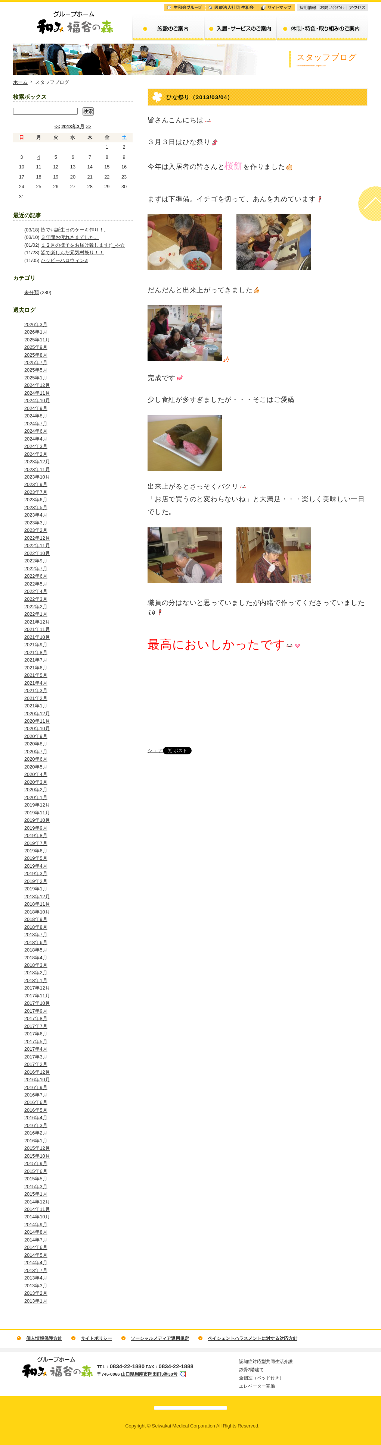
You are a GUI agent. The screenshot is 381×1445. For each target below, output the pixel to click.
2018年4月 (35, 957)
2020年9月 (35, 736)
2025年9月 (35, 347)
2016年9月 (35, 1087)
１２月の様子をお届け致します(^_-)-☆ (83, 245)
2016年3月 (35, 1125)
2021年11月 (37, 629)
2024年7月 (35, 423)
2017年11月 (37, 995)
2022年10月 (37, 553)
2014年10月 (37, 1217)
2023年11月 (37, 469)
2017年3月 (35, 1057)
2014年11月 (37, 1209)
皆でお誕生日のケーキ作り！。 (75, 230)
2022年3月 (35, 599)
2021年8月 (35, 652)
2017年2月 (35, 1064)
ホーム (20, 82)
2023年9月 (35, 484)
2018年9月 (35, 919)
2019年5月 (35, 858)
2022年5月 (35, 584)
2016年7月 (35, 1095)
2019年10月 (37, 820)
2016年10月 (37, 1079)
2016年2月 (35, 1133)
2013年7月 (35, 1270)
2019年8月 (35, 835)
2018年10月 (37, 912)
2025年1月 (35, 378)
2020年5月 (35, 767)
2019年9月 (35, 828)
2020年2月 (35, 789)
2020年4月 (35, 774)
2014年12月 (37, 1202)
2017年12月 (37, 988)
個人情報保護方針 (44, 1338)
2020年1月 (35, 797)
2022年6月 (35, 576)
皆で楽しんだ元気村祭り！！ (72, 252)
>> (88, 126)
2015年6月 (35, 1171)
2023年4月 (35, 515)
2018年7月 (35, 934)
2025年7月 (35, 362)
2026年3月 (35, 324)
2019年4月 (35, 866)
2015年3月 (35, 1186)
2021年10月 (37, 637)
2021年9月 (35, 644)
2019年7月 (35, 843)
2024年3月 (35, 446)
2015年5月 (35, 1178)
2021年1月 (35, 706)
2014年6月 (35, 1247)
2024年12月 (37, 385)
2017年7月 (35, 1026)
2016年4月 (35, 1117)
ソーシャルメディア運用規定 (160, 1338)
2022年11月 (37, 545)
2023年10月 (37, 477)
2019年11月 (37, 812)
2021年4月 (35, 683)
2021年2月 (35, 698)
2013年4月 (35, 1278)
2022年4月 (35, 591)
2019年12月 (37, 805)
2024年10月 (37, 400)
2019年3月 (35, 873)
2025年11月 (37, 340)
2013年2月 (35, 1293)
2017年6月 (35, 1034)
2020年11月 (37, 721)
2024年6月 (35, 431)
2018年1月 (35, 980)
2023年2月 (35, 530)
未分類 (31, 292)
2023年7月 (35, 492)
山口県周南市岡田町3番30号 (149, 1374)
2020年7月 (35, 751)
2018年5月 (35, 950)
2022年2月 (35, 606)
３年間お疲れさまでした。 (70, 237)
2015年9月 (35, 1163)
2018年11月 (37, 904)
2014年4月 (35, 1262)
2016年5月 (35, 1110)
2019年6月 (35, 851)
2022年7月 (35, 568)
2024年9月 (35, 408)
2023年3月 (35, 523)
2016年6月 (35, 1102)
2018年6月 (35, 942)
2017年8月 (35, 1018)
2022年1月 (35, 614)
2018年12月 (37, 896)
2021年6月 (35, 668)
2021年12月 (37, 622)
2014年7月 (35, 1240)
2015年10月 (37, 1156)
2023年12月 (37, 461)
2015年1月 (35, 1194)
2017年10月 (37, 1003)
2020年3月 (35, 782)
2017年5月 (35, 1041)
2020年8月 (35, 744)
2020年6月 (35, 759)
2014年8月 (35, 1232)
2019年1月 (35, 889)
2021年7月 (35, 660)
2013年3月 (72, 126)
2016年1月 (35, 1140)
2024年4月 (35, 439)
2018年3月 (35, 965)
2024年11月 (37, 393)
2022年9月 (35, 561)
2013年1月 (35, 1301)
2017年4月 (35, 1049)
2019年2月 (35, 881)
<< (57, 126)
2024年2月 (35, 454)
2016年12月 (37, 1072)
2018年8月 (35, 927)
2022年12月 (37, 538)
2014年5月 (35, 1255)
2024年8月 (35, 416)
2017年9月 (35, 1011)
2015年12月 (37, 1148)
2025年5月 (35, 370)
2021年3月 (35, 690)
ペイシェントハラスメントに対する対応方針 (252, 1338)
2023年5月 (35, 507)
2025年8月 (35, 355)
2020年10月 (37, 728)
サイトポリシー (96, 1338)
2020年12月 (37, 713)
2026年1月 (35, 332)
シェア (155, 750)
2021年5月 (35, 675)
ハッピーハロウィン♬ (64, 260)
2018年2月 (35, 972)
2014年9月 (35, 1224)
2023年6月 (35, 499)
